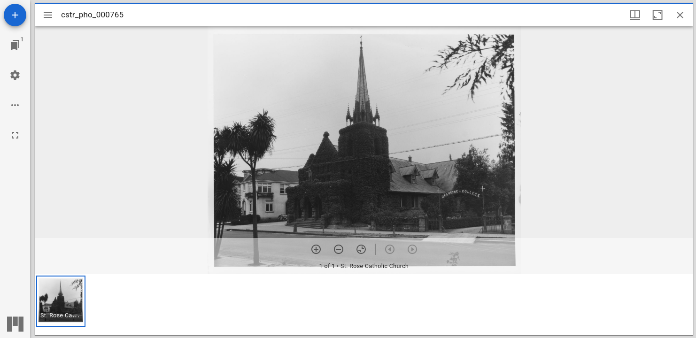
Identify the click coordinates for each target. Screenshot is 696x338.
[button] (61, 301)
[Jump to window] (15, 45)
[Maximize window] (657, 15)
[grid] (364, 304)
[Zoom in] (316, 249)
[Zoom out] (338, 249)
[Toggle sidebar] (48, 15)
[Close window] (680, 15)
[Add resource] (15, 15)
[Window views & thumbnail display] (635, 15)
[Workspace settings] (15, 75)
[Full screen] (15, 135)
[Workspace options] (15, 105)
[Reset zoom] (361, 249)
